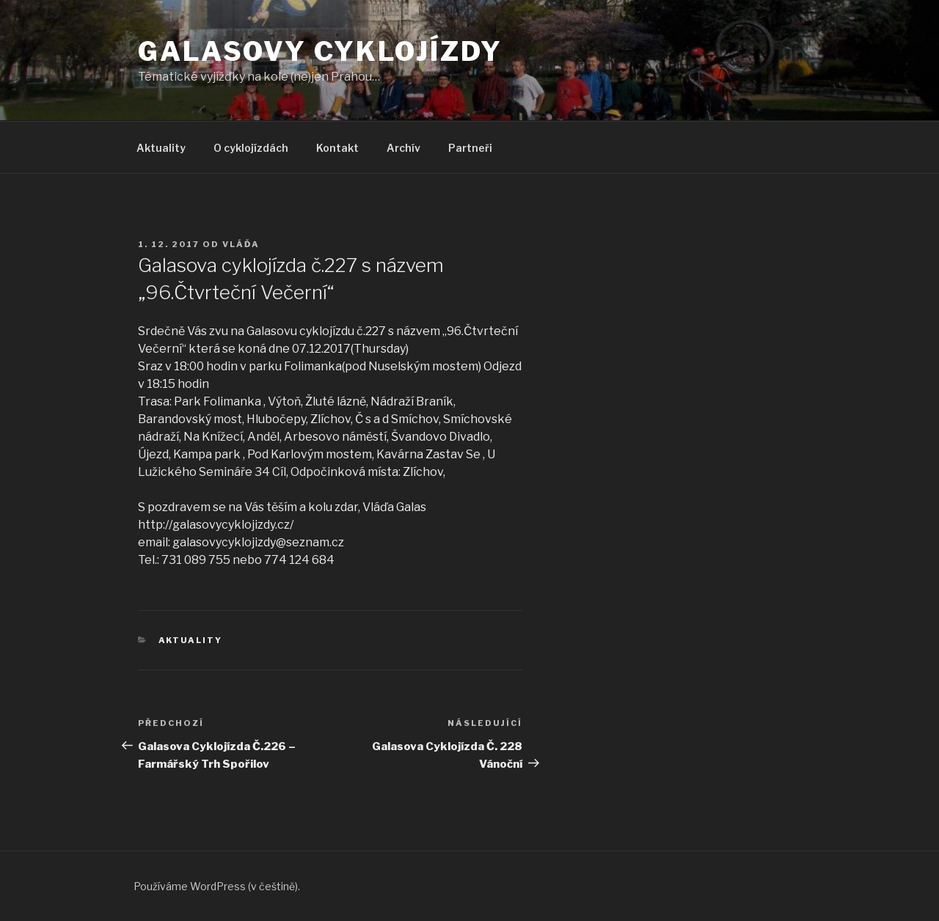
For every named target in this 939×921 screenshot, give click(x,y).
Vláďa (241, 244)
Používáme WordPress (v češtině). (217, 886)
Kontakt (337, 148)
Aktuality (161, 148)
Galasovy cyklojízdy (320, 51)
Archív (403, 148)
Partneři (470, 148)
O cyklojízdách (250, 148)
